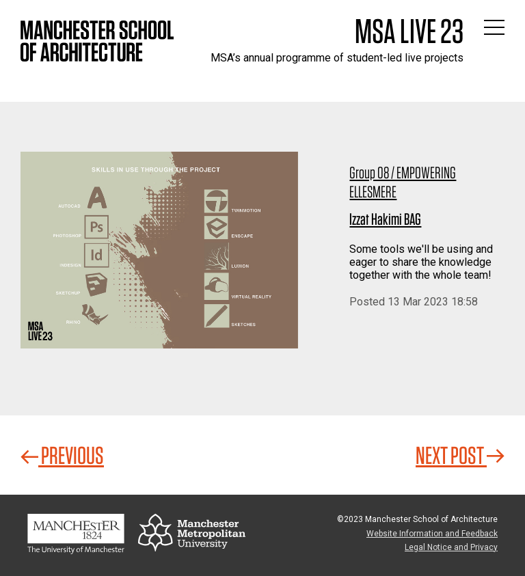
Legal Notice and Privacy (451, 547)
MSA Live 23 (409, 30)
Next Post (460, 455)
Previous (62, 455)
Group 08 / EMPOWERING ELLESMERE (402, 182)
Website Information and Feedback (432, 533)
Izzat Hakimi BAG (385, 219)
